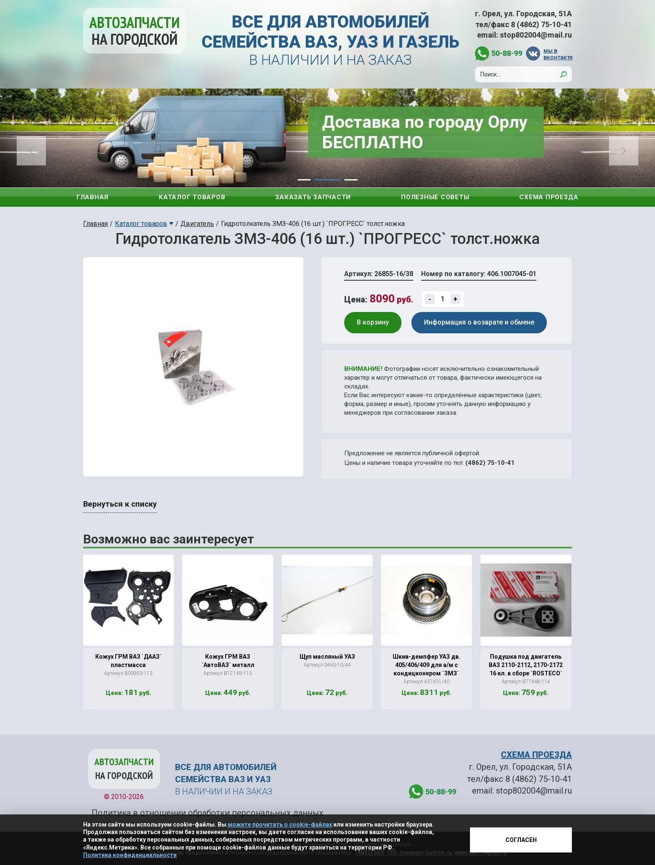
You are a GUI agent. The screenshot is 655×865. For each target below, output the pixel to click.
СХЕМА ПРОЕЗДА (536, 755)
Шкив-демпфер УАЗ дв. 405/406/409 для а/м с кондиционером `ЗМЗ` (426, 665)
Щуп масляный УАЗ (327, 656)
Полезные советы (435, 197)
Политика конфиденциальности (130, 855)
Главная (92, 197)
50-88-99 (506, 53)
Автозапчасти (134, 31)
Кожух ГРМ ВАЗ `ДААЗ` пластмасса (128, 660)
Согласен (521, 840)
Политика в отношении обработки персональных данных (207, 813)
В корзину (373, 322)
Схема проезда (549, 197)
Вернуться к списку (120, 504)
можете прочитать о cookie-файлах (280, 824)
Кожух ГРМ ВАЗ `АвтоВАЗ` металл (227, 660)
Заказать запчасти (313, 197)
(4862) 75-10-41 (490, 463)
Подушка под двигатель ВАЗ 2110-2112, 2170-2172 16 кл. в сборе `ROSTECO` (526, 665)
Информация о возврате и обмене (479, 322)
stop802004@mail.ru (536, 34)
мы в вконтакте (557, 53)
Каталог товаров (192, 197)
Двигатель (197, 224)
